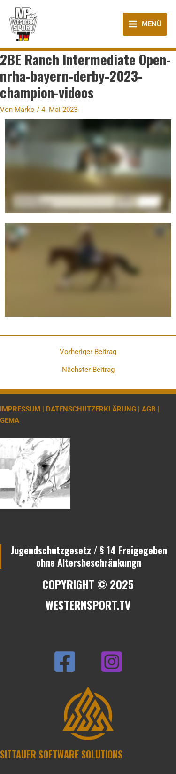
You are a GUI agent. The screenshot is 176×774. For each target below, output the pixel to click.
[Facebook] (65, 661)
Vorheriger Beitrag (88, 351)
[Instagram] (111, 661)
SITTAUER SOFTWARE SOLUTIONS (61, 754)
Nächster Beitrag (88, 369)
